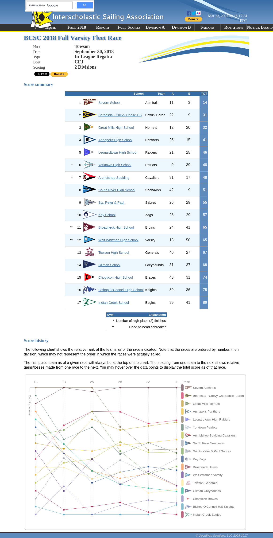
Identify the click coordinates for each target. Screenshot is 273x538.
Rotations (233, 27)
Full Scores (129, 27)
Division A (155, 27)
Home (50, 27)
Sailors (207, 27)
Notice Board (260, 27)
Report (103, 27)
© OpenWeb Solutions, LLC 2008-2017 (222, 535)
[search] (48, 5)
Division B (181, 27)
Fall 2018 (76, 27)
